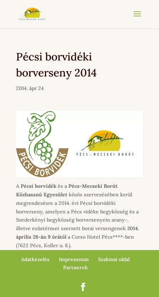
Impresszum (74, 259)
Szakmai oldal (114, 259)
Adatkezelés (35, 259)
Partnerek (75, 267)
